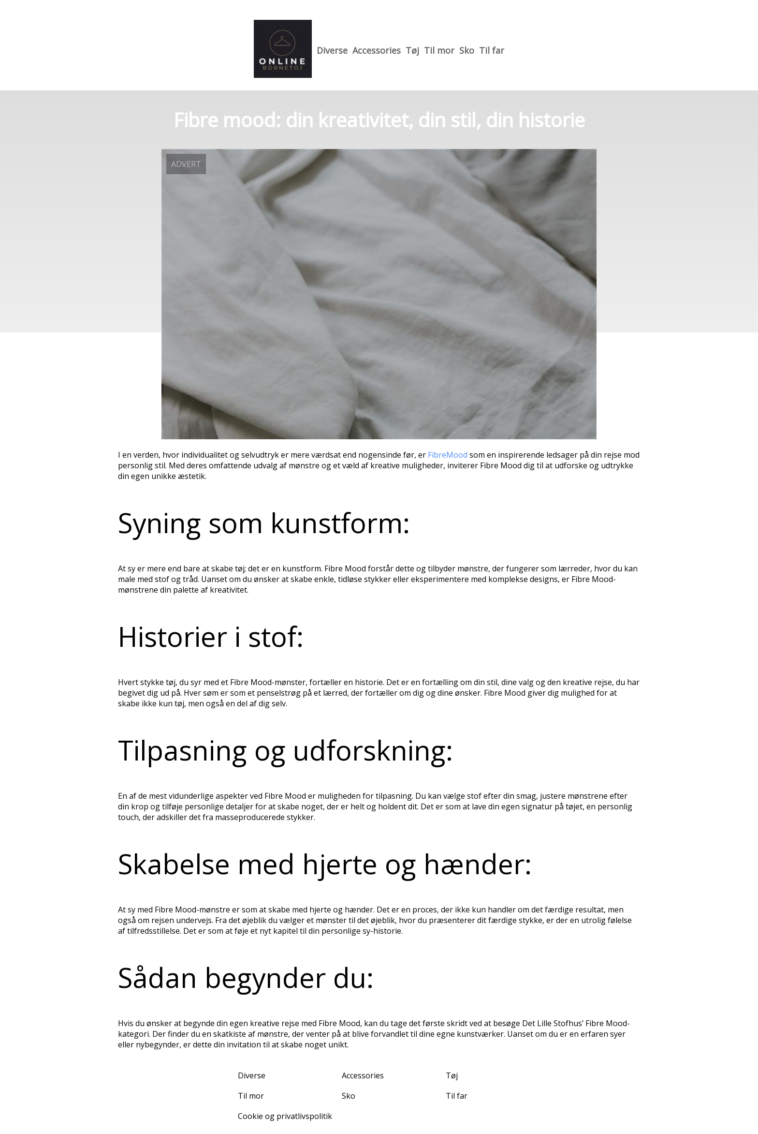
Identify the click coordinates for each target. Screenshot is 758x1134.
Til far (491, 50)
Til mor (439, 50)
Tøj (412, 50)
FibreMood (447, 454)
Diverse (332, 50)
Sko (466, 50)
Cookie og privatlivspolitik (285, 1116)
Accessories (376, 50)
